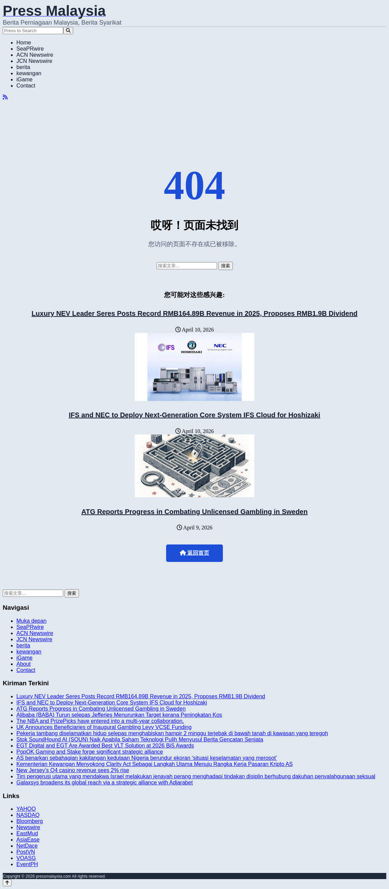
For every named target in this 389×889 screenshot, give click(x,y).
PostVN (25, 852)
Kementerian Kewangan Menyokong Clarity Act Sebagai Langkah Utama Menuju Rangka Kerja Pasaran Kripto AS (154, 764)
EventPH (27, 864)
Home (23, 42)
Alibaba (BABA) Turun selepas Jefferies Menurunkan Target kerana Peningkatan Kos (119, 715)
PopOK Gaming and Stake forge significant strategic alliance (89, 752)
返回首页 (194, 553)
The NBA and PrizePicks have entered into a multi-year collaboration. (100, 721)
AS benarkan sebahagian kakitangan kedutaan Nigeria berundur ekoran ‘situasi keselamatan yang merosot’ (146, 758)
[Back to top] (7, 882)
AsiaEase (28, 840)
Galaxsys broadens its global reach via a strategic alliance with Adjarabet (104, 782)
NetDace (27, 846)
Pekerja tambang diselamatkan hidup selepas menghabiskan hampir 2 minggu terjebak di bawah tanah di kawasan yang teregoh (172, 733)
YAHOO (26, 809)
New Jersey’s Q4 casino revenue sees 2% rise (72, 770)
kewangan (28, 73)
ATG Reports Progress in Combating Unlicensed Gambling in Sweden (194, 511)
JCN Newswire (34, 61)
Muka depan (31, 621)
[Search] (68, 30)
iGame (24, 79)
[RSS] (5, 97)
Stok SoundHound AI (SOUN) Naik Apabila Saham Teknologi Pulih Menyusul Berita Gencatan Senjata (139, 739)
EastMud (27, 833)
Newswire (28, 827)
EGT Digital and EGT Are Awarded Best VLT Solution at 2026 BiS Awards (105, 746)
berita (23, 67)
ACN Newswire (34, 55)
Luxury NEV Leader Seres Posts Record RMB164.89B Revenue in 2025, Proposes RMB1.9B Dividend (194, 313)
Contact (25, 86)
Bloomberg (29, 821)
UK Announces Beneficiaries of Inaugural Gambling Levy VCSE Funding (103, 727)
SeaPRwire (30, 49)
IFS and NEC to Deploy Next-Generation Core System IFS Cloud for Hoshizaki (194, 415)
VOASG (26, 858)
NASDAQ (28, 815)
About (23, 664)
